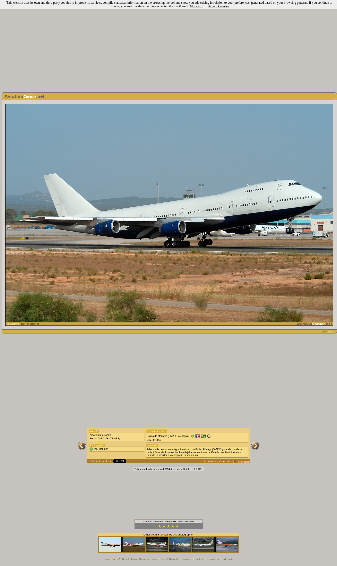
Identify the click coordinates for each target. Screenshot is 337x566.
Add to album (210, 461)
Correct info (224, 461)
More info (196, 6)
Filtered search (241, 462)
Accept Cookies (218, 6)
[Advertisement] (167, 45)
